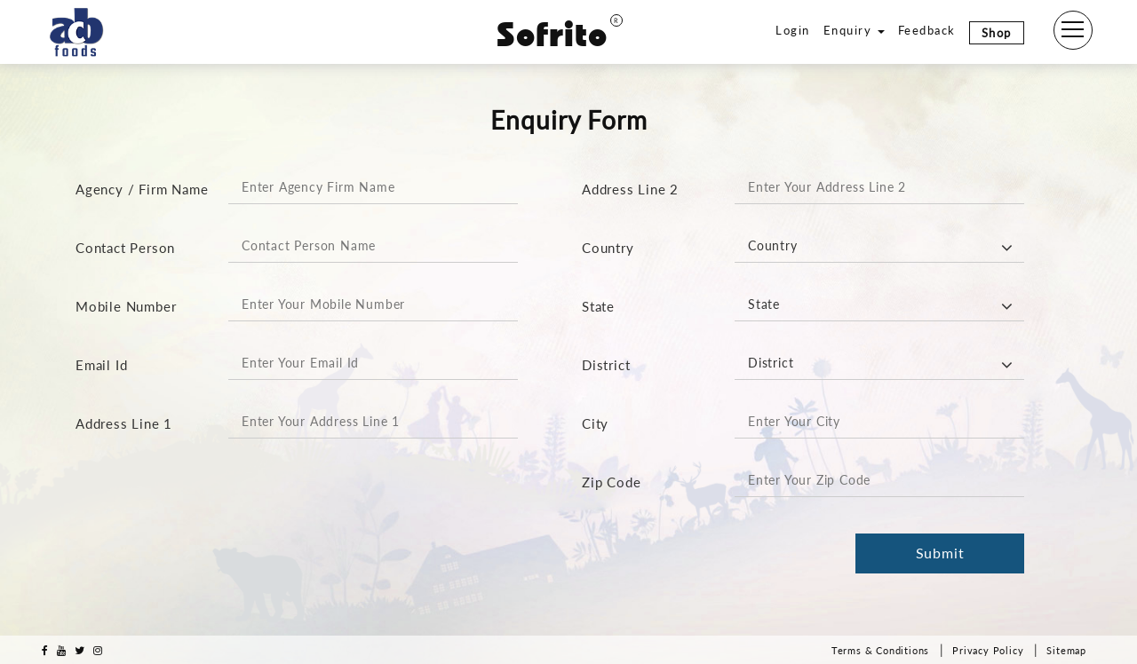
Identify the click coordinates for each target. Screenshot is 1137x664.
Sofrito (560, 34)
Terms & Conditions (880, 650)
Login (792, 30)
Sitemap (1066, 650)
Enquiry (854, 30)
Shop (997, 33)
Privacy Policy (987, 650)
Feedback (927, 30)
